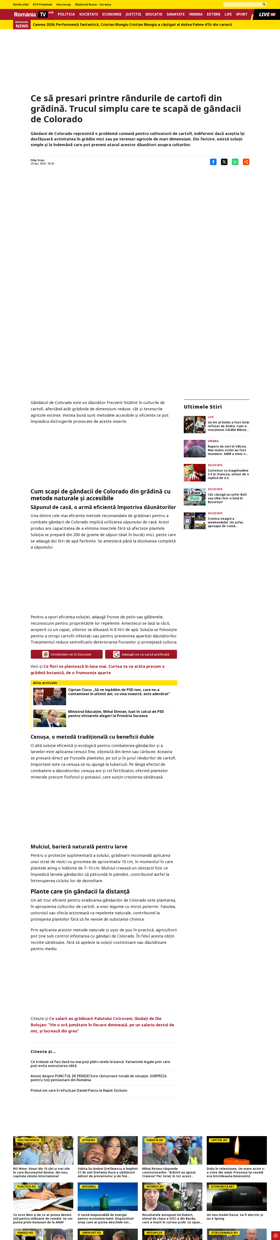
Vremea (196, 14)
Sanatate (176, 14)
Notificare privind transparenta (227, 1216)
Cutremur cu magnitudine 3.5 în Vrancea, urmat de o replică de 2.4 (228, 378)
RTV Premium (42, 4)
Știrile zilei (21, 4)
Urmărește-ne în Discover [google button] (66, 558)
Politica (66, 14)
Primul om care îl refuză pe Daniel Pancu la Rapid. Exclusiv (79, 995)
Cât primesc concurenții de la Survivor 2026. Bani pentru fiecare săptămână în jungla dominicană (172, 1169)
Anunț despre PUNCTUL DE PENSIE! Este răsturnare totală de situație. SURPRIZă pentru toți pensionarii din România (98, 982)
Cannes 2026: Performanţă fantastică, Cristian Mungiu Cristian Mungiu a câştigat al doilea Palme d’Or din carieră (132, 25)
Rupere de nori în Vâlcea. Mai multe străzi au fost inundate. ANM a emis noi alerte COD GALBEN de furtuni (228, 354)
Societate (88, 14)
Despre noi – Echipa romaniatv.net (138, 1216)
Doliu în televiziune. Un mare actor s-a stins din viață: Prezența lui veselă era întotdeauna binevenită (236, 1076)
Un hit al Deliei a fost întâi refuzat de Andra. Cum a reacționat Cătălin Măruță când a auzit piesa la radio (228, 330)
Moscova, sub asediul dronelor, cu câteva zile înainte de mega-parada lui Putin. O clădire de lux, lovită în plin (236, 1169)
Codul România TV (183, 1216)
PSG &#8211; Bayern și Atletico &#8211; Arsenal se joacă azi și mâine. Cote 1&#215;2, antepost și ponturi (43, 1186)
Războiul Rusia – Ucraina (93, 4)
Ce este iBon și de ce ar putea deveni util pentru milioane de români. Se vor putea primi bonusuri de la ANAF (43, 1123)
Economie (111, 14)
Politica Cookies (41, 1216)
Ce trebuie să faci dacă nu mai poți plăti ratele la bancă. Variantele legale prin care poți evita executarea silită (100, 968)
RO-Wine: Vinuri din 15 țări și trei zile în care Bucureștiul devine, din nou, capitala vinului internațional (41, 1076)
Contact (99, 1216)
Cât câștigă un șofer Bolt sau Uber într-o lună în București (227, 402)
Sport (242, 14)
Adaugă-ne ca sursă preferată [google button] (141, 558)
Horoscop (63, 4)
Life (228, 14)
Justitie (133, 14)
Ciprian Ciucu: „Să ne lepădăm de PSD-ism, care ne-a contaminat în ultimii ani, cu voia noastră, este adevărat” (119, 596)
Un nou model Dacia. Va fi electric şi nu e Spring (235, 1121)
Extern (213, 14)
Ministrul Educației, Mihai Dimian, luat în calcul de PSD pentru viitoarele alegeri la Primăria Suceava (116, 618)
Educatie (153, 14)
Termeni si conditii (73, 1216)
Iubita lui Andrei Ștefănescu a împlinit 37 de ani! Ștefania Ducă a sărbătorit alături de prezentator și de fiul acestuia (108, 1076)
